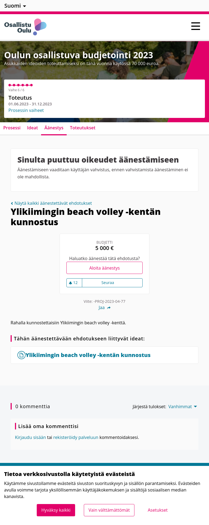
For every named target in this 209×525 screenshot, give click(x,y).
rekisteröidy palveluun (76, 437)
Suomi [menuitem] (12, 5)
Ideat (32, 128)
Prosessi (12, 128)
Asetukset (158, 510)
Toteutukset (83, 128)
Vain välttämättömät (109, 510)
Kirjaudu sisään (30, 437)
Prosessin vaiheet (26, 110)
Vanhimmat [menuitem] (180, 406)
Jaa (104, 307)
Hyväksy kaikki (55, 510)
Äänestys (53, 128)
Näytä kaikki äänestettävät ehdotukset (51, 203)
